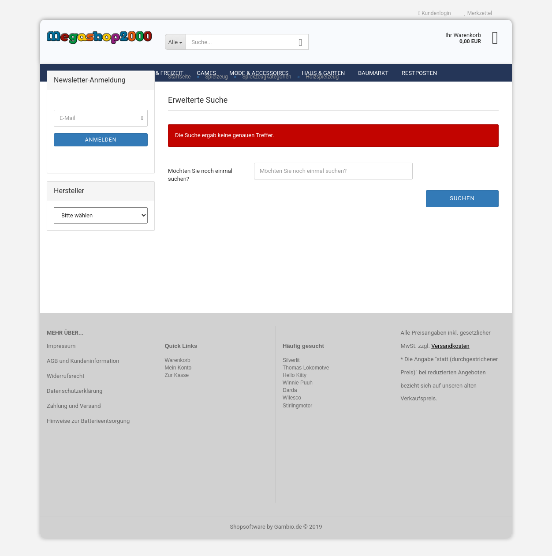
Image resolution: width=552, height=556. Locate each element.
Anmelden (100, 157)
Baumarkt (373, 73)
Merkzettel (478, 13)
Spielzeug (62, 73)
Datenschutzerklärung (75, 408)
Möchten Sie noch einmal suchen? (200, 192)
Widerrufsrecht (66, 393)
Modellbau (106, 73)
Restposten (419, 73)
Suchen (462, 216)
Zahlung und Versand (74, 423)
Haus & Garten (323, 73)
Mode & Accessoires (259, 73)
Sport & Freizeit (159, 73)
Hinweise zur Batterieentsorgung (88, 438)
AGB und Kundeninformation (83, 378)
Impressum (61, 363)
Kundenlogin (434, 13)
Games (206, 73)
